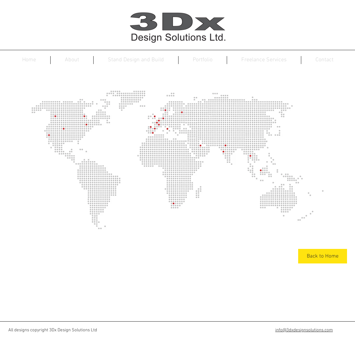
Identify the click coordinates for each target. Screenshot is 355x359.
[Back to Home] (322, 256)
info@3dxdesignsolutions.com (304, 330)
